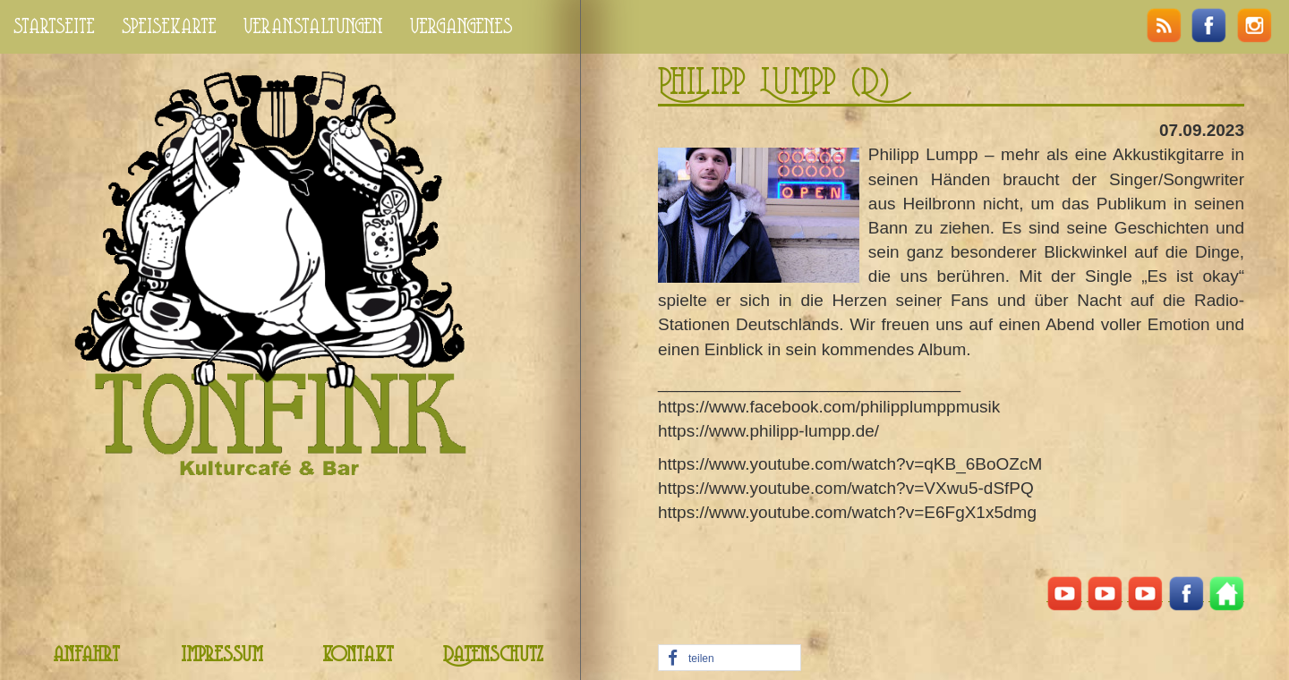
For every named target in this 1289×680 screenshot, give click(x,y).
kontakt (358, 655)
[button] (729, 658)
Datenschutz (493, 655)
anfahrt (86, 655)
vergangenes (461, 26)
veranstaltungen (313, 26)
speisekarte (169, 26)
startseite (54, 26)
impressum (222, 655)
